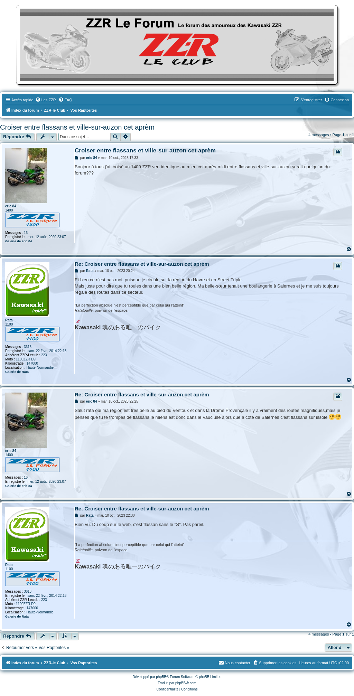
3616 (27, 347)
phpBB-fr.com (185, 683)
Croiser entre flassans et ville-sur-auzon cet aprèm (77, 127)
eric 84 (10, 206)
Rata (9, 320)
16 (26, 233)
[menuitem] (45, 100)
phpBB (161, 677)
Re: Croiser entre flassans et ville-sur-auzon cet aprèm (142, 264)
